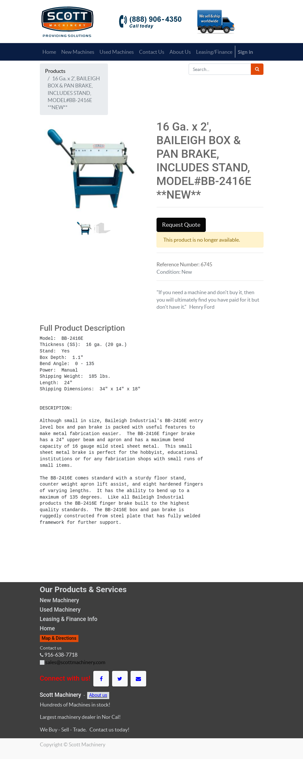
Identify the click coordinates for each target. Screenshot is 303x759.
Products (55, 71)
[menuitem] (49, 52)
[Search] (257, 69)
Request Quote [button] (181, 225)
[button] (48, 185)
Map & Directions (59, 638)
